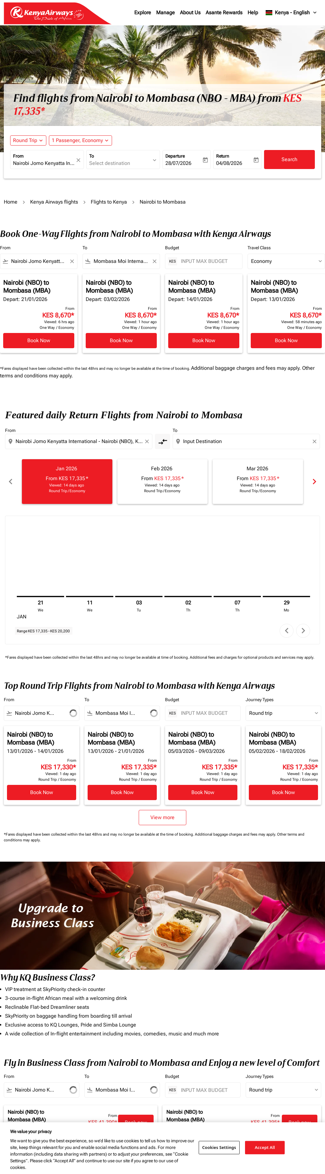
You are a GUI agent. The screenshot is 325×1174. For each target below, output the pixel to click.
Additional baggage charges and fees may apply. (246, 368)
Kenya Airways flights (54, 202)
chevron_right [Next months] (314, 481)
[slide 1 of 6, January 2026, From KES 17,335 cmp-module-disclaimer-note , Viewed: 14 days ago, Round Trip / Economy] (67, 481)
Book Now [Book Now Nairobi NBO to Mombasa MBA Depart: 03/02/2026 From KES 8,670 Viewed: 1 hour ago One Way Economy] (121, 340)
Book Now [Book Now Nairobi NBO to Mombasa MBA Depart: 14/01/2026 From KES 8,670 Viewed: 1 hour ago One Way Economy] (203, 340)
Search (289, 159)
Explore (142, 13)
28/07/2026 (178, 163)
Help (253, 13)
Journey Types (260, 699)
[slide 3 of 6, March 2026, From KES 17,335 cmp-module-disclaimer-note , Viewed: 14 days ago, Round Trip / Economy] (258, 481)
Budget (172, 247)
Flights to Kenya (109, 202)
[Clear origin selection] (148, 441)
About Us (190, 13)
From (18, 156)
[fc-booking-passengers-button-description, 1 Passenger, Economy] (77, 140)
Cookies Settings (219, 1147)
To (91, 156)
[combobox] (44, 163)
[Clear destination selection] (315, 441)
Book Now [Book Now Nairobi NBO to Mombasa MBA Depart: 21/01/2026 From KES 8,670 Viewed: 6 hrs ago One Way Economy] (38, 340)
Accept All (265, 1147)
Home (10, 202)
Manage (165, 13)
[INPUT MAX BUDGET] (208, 261)
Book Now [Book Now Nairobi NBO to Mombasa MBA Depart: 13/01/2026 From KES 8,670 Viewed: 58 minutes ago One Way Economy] (286, 340)
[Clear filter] (71, 261)
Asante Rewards (224, 13)
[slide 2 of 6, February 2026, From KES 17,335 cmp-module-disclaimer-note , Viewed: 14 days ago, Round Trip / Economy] (162, 481)
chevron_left (286, 630)
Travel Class (259, 247)
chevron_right (303, 630)
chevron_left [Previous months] (10, 481)
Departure (175, 156)
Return (222, 156)
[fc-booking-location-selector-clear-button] (79, 160)
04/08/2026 (229, 163)
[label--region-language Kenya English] (291, 12)
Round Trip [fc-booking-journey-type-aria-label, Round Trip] (25, 140)
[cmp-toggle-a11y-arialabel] (162, 441)
